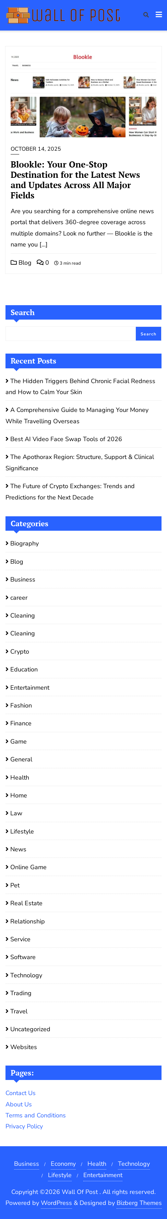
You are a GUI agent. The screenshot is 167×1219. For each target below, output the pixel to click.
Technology (26, 975)
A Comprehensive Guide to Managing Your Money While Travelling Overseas (76, 415)
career (18, 598)
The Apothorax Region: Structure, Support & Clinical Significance (79, 462)
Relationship (27, 921)
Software (23, 957)
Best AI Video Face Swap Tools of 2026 (66, 439)
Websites (23, 1047)
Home (18, 795)
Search (23, 312)
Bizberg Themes (139, 1203)
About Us (18, 1104)
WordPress (56, 1203)
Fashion (21, 705)
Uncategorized (30, 1029)
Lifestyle (22, 831)
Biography (24, 543)
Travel (18, 1011)
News (18, 849)
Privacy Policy (24, 1126)
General (21, 759)
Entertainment (29, 687)
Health (19, 777)
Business (22, 579)
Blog (21, 262)
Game (18, 741)
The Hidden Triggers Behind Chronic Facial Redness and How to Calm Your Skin (80, 386)
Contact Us (20, 1093)
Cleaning (22, 615)
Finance (21, 723)
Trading (21, 993)
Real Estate (26, 903)
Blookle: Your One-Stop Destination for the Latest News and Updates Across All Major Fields (75, 180)
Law (16, 813)
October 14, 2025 (36, 149)
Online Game (28, 867)
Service (20, 939)
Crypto (19, 651)
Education (24, 669)
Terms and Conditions (35, 1115)
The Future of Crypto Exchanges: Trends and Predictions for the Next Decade (70, 491)
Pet (15, 885)
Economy (63, 1164)
